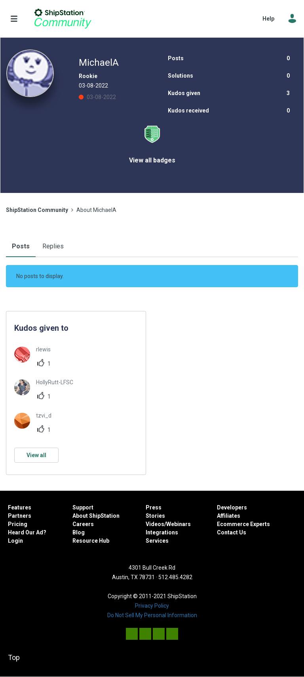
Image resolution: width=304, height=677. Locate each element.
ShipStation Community (62, 19)
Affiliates (228, 516)
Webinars (178, 524)
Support (82, 507)
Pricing (17, 524)
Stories (155, 516)
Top (14, 657)
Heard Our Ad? (27, 532)
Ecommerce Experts (243, 524)
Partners (19, 516)
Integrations (162, 532)
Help (268, 18)
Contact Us (231, 532)
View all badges (152, 160)
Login (15, 541)
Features (19, 507)
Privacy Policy (152, 606)
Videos (155, 524)
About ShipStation (96, 516)
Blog (78, 532)
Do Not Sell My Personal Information (152, 615)
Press (154, 507)
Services (157, 541)
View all (36, 455)
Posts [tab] (21, 246)
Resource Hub (90, 541)
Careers (83, 524)
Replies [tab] (53, 246)
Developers (232, 507)
